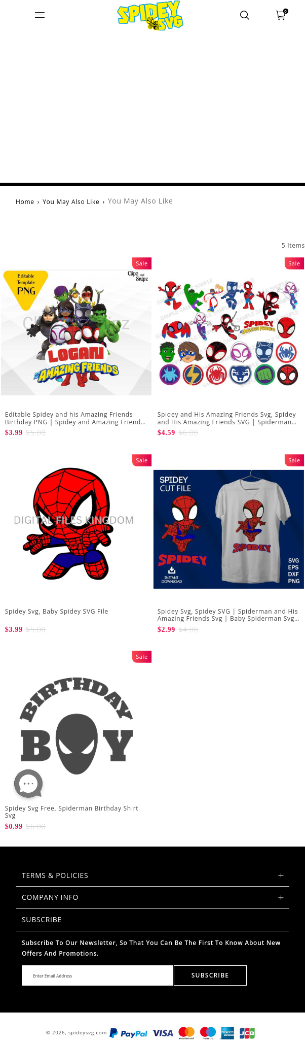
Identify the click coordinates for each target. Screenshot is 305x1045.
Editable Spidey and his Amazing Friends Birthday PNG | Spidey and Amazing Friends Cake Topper (74, 421)
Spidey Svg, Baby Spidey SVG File (56, 611)
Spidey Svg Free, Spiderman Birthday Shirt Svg (72, 812)
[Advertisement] (152, 107)
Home (25, 201)
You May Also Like (71, 201)
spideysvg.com (87, 1032)
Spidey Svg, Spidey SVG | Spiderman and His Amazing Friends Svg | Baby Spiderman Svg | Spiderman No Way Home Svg (228, 618)
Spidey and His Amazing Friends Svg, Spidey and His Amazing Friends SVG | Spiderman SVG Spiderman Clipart (227, 421)
